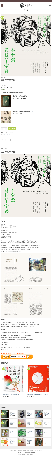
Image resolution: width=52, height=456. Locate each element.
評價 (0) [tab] (5, 148)
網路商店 (20, 450)
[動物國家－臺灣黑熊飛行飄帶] (22, 414)
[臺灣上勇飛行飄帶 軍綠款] (39, 442)
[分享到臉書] (2, 140)
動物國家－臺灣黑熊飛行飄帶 (29, 414)
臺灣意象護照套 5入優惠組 (12, 423)
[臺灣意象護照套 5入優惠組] (5, 423)
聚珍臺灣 (12, 137)
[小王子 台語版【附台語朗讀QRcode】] (5, 442)
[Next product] (2, 85)
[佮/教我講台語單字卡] (39, 423)
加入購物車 (12, 129)
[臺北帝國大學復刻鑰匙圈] (22, 423)
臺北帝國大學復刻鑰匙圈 (29, 423)
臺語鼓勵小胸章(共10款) (12, 432)
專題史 (4, 134)
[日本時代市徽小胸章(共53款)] (39, 414)
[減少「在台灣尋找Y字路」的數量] (2, 128)
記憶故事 (24, 450)
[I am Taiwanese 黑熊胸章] (39, 433)
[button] (2, 5)
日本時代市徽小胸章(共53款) (46, 414)
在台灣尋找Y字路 (6, 137)
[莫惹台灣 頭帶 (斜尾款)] (22, 433)
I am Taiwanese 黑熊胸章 (47, 432)
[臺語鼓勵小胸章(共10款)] (5, 433)
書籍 (2, 77)
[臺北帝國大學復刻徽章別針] (22, 442)
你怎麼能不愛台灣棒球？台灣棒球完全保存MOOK (37, 394)
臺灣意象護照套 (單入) (12, 414)
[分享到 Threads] (7, 140)
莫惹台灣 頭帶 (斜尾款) (29, 432)
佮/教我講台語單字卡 (47, 423)
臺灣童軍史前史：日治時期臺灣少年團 (11, 394)
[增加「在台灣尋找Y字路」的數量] (6, 128)
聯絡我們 (40, 450)
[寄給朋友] (9, 140)
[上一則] (5, 85)
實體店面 (15, 450)
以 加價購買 (19, 98)
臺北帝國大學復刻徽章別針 (29, 441)
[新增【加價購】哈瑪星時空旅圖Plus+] (13, 113)
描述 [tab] (2, 148)
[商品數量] (4, 128)
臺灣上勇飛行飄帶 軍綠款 (46, 442)
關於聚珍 (11, 450)
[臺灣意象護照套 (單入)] (5, 414)
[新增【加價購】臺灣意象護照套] (13, 98)
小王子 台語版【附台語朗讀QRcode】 (12, 441)
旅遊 (5, 77)
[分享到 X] (5, 140)
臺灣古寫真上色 (30, 450)
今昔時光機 (36, 450)
